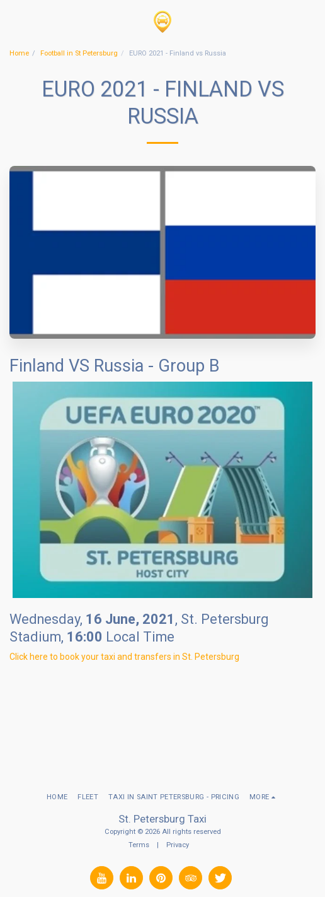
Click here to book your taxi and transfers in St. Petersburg (124, 657)
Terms (138, 845)
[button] (14, 21)
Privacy (177, 845)
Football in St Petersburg (79, 53)
